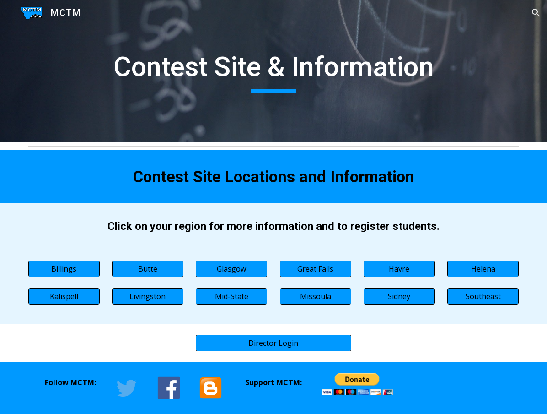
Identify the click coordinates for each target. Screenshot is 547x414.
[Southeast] (483, 296)
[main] (273, 71)
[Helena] (483, 268)
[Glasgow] (231, 268)
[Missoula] (315, 296)
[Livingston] (148, 296)
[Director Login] (273, 343)
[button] (536, 13)
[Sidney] (399, 296)
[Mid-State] (231, 296)
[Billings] (64, 268)
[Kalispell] (64, 296)
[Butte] (148, 268)
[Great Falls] (315, 268)
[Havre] (399, 268)
